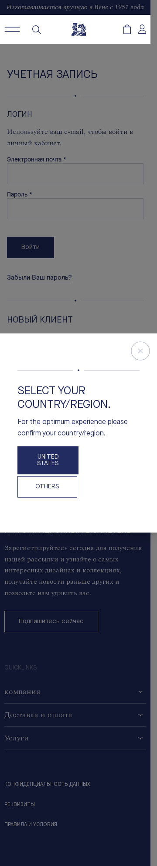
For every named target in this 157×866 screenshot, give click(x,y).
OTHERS (47, 487)
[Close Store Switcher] (140, 351)
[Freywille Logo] (78, 29)
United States (48, 460)
